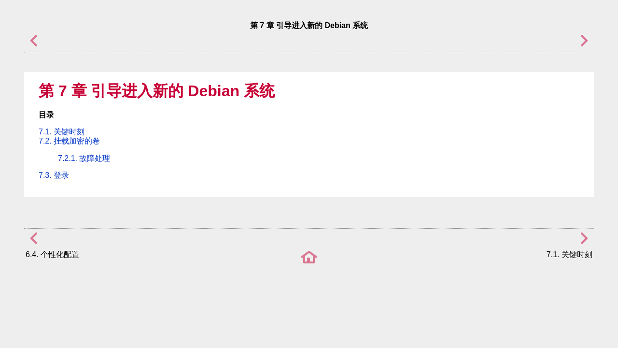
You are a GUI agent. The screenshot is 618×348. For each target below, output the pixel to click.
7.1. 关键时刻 (61, 132)
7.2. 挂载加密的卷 (69, 141)
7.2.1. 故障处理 (84, 158)
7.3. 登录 (54, 175)
